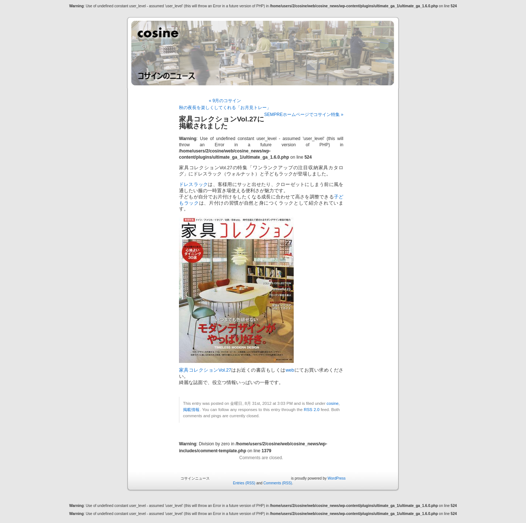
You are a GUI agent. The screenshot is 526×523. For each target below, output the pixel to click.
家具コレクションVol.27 (205, 370)
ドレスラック (193, 184)
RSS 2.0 (312, 409)
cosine (333, 403)
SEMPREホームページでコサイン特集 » (303, 114)
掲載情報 (191, 409)
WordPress (337, 478)
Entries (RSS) (244, 483)
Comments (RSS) (277, 483)
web (290, 370)
